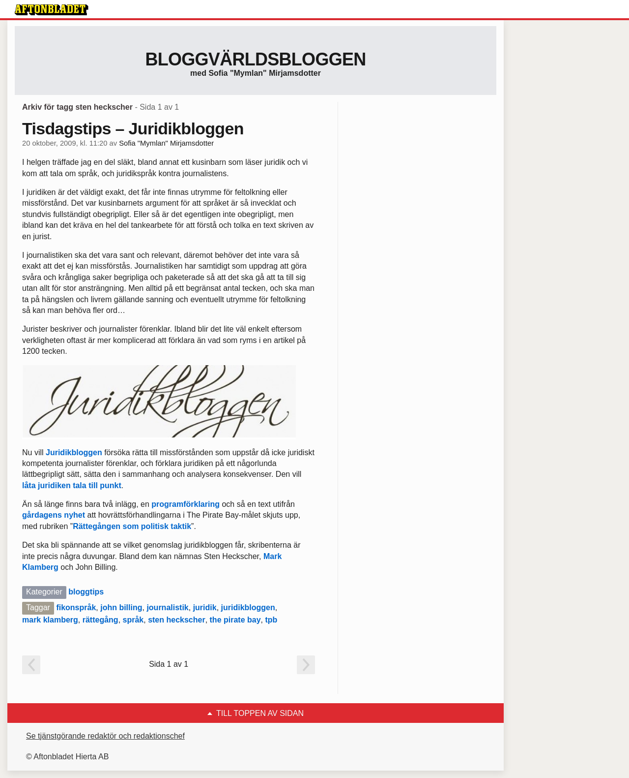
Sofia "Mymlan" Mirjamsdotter (166, 143)
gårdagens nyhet (53, 515)
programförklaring (185, 504)
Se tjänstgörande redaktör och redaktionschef (105, 736)
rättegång (100, 620)
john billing (121, 607)
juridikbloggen (248, 607)
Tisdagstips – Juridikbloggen (133, 128)
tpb (271, 620)
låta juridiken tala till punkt (71, 485)
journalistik (167, 607)
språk (133, 620)
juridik (205, 607)
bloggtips (86, 592)
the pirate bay (235, 620)
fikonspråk (76, 607)
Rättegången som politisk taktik (132, 526)
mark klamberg (50, 620)
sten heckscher (176, 620)
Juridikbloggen (74, 452)
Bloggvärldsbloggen (255, 59)
